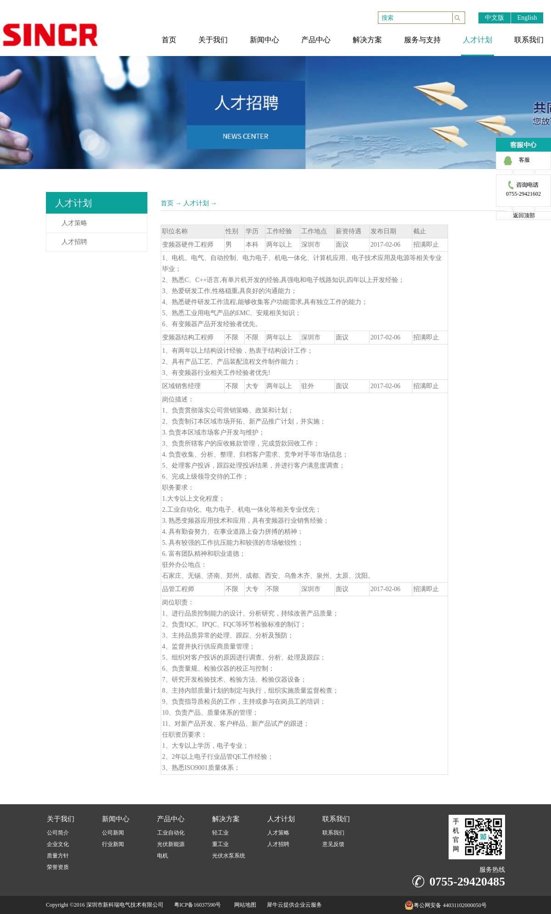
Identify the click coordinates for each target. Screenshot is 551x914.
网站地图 (243, 905)
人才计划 (196, 203)
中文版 (494, 17)
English (527, 17)
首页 (167, 203)
